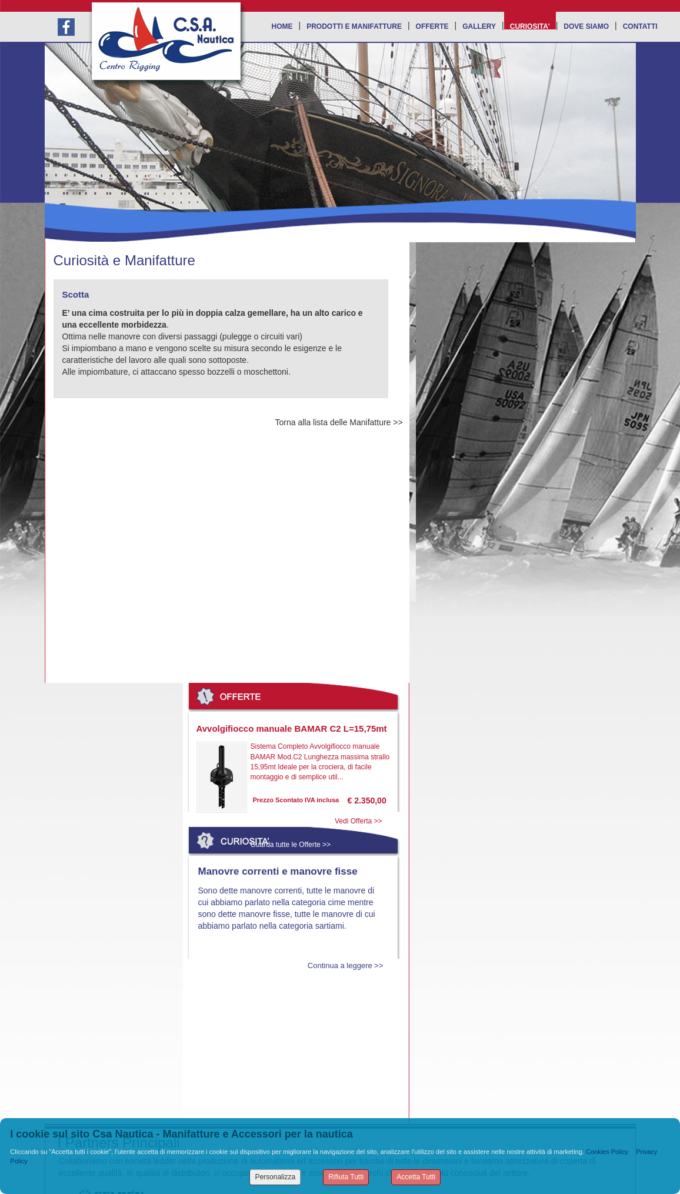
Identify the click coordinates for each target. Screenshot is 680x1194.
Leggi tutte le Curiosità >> (292, 1029)
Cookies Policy (607, 1151)
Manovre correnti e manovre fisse (278, 871)
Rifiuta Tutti (346, 1177)
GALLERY (479, 25)
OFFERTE (432, 25)
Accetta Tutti (415, 1177)
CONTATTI (640, 25)
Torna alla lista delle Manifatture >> (339, 422)
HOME (282, 25)
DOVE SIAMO (586, 25)
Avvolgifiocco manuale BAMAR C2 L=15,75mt (291, 728)
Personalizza (275, 1177)
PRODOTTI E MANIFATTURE (354, 25)
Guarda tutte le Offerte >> (291, 845)
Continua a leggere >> (346, 965)
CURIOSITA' (530, 25)
